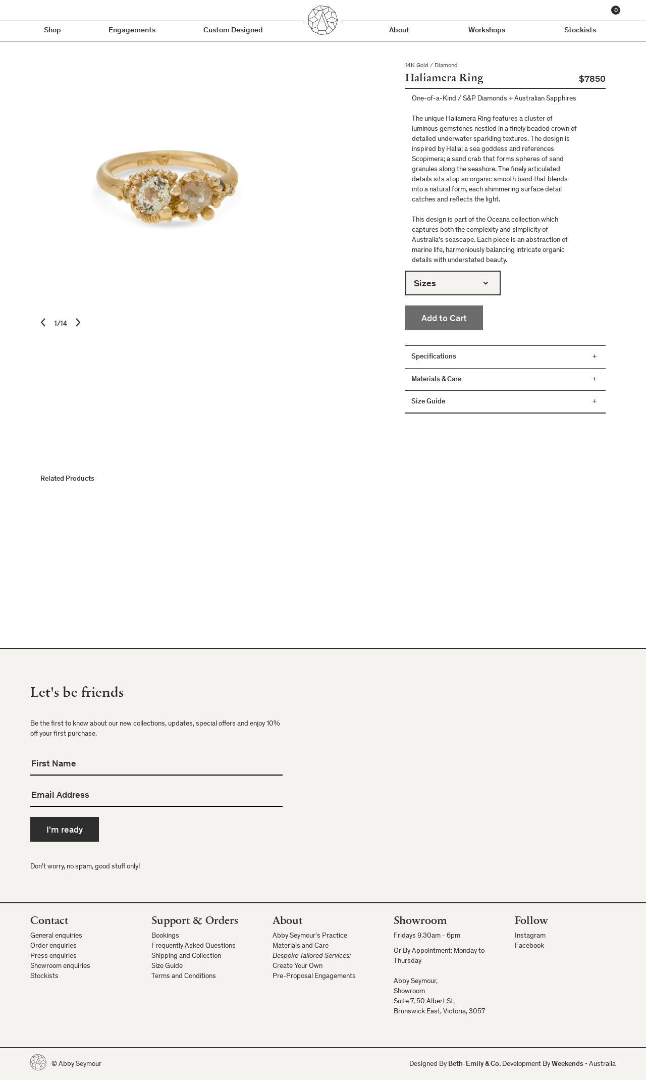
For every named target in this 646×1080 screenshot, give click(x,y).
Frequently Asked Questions (193, 946)
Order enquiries (53, 946)
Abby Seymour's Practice (310, 936)
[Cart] (616, 10)
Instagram (530, 936)
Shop (52, 30)
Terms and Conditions (183, 976)
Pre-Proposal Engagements (314, 976)
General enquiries (56, 936)
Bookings (165, 936)
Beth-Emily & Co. (474, 1064)
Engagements (132, 30)
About (399, 30)
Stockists (580, 30)
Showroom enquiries (60, 966)
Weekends (567, 1064)
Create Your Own (297, 966)
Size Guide (167, 966)
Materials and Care (301, 946)
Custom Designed (233, 30)
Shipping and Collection (186, 956)
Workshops (486, 30)
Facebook (529, 946)
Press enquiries (53, 956)
